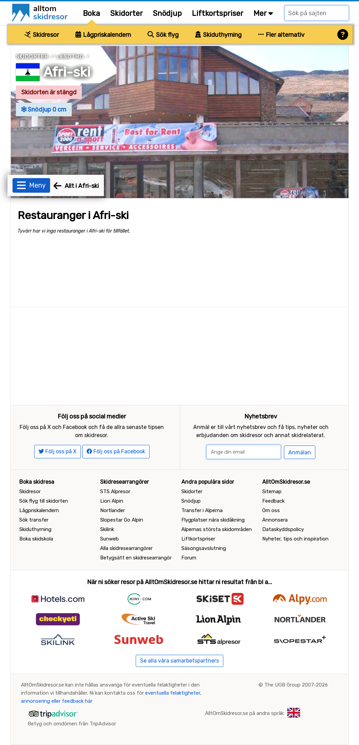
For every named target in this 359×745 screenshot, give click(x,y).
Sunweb (109, 539)
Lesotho (70, 56)
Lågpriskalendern (103, 35)
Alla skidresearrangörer (126, 548)
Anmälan (299, 452)
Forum (188, 558)
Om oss (271, 510)
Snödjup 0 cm (44, 109)
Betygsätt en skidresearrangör (136, 558)
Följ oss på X (57, 451)
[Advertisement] (180, 354)
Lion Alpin (111, 501)
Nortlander (112, 510)
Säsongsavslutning (203, 548)
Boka (91, 13)
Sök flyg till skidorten (43, 501)
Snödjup (167, 13)
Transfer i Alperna (202, 510)
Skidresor (41, 35)
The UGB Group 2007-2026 (296, 685)
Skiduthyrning (218, 35)
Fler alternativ (281, 35)
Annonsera (275, 520)
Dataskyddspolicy (283, 529)
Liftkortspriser (217, 13)
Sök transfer (33, 520)
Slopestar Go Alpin (121, 520)
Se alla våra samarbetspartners (179, 660)
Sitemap (272, 491)
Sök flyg (163, 35)
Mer (263, 13)
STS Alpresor (115, 491)
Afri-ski (66, 72)
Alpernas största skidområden (216, 529)
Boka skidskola (36, 539)
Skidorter (126, 13)
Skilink (107, 529)
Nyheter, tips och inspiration (295, 539)
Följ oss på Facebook (116, 451)
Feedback (273, 501)
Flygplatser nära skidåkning (213, 520)
